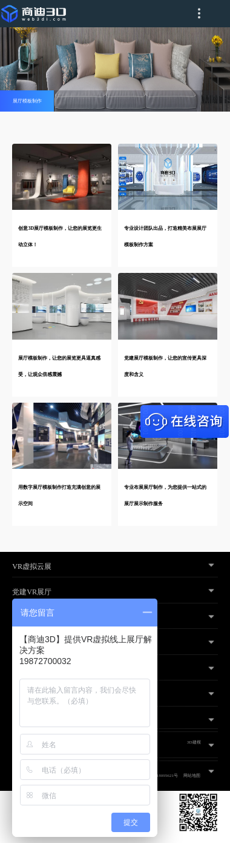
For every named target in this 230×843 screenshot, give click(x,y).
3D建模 (194, 742)
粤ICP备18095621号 (160, 775)
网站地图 (191, 775)
